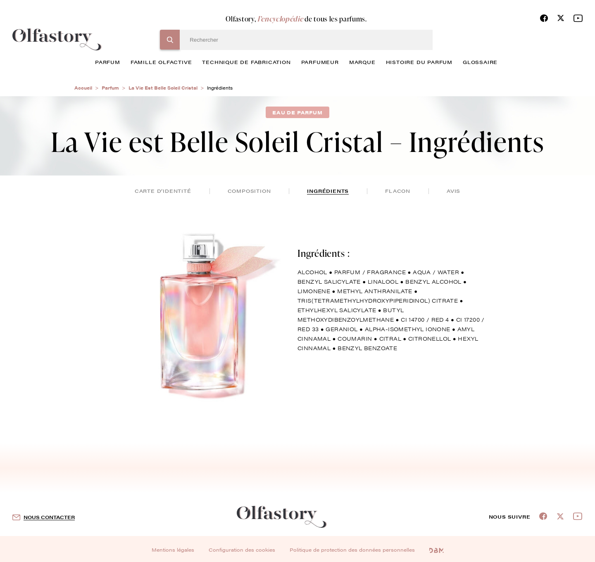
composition (249, 190)
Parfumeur (320, 62)
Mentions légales (173, 549)
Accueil (83, 88)
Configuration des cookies (242, 549)
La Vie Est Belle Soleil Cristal (163, 88)
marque (362, 62)
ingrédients (328, 190)
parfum (107, 62)
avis (453, 190)
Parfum (110, 88)
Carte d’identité (163, 190)
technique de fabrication (246, 62)
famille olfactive (161, 62)
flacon (397, 190)
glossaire (480, 62)
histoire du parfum (419, 62)
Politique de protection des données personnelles (352, 549)
